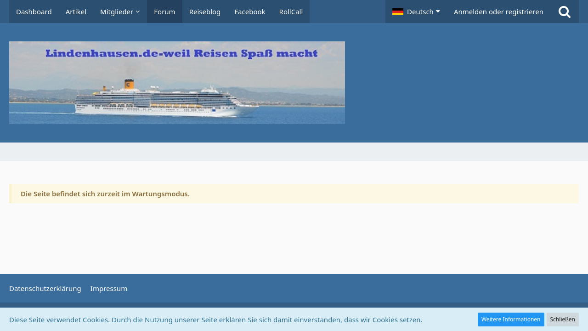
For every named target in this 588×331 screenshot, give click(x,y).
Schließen (562, 319)
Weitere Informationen (511, 319)
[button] (416, 11)
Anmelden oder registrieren (498, 11)
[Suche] (564, 11)
